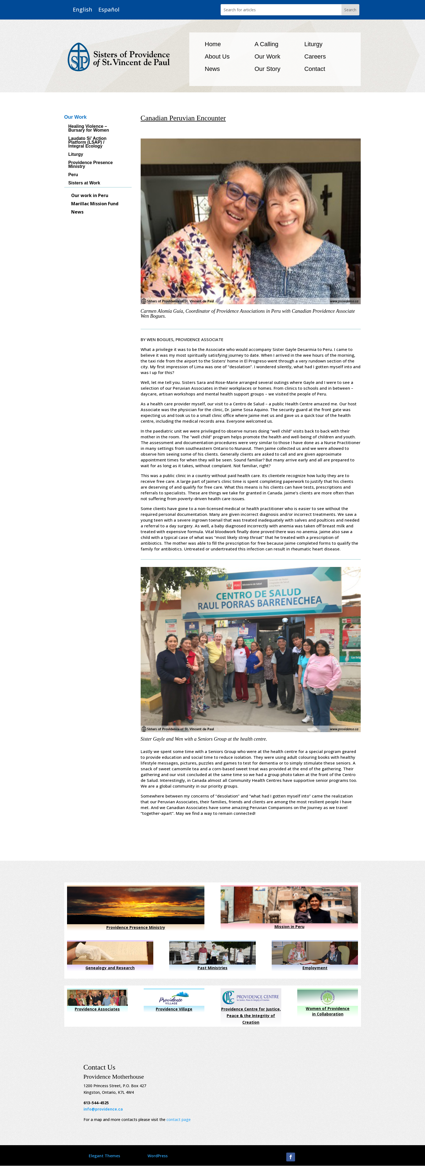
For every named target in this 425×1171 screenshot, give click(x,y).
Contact (314, 68)
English (82, 9)
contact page (178, 1119)
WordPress (158, 1155)
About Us (217, 56)
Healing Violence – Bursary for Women (88, 128)
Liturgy (313, 44)
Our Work (267, 56)
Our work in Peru (89, 195)
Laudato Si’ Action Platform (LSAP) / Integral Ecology (87, 142)
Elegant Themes (104, 1155)
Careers (315, 56)
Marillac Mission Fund (94, 204)
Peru (73, 175)
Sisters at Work (84, 183)
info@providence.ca (103, 1109)
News (212, 68)
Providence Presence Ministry (90, 165)
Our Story (267, 68)
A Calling (266, 44)
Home (213, 44)
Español (109, 9)
